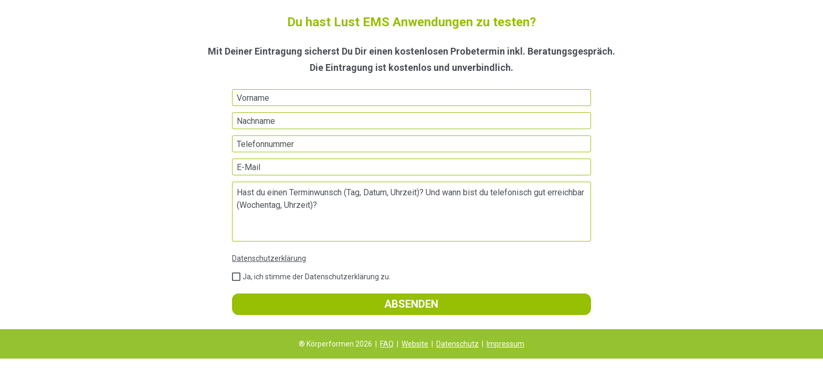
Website (415, 344)
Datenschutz (457, 344)
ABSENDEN (411, 304)
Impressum (505, 344)
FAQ (387, 344)
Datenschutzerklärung (269, 258)
